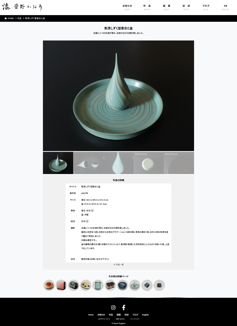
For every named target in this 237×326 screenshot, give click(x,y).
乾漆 (89, 210)
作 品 (147, 8)
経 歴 (167, 8)
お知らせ (127, 8)
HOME (10, 18)
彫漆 (84, 221)
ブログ (206, 8)
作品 (19, 18)
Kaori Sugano (119, 323)
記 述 (186, 8)
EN (225, 8)
